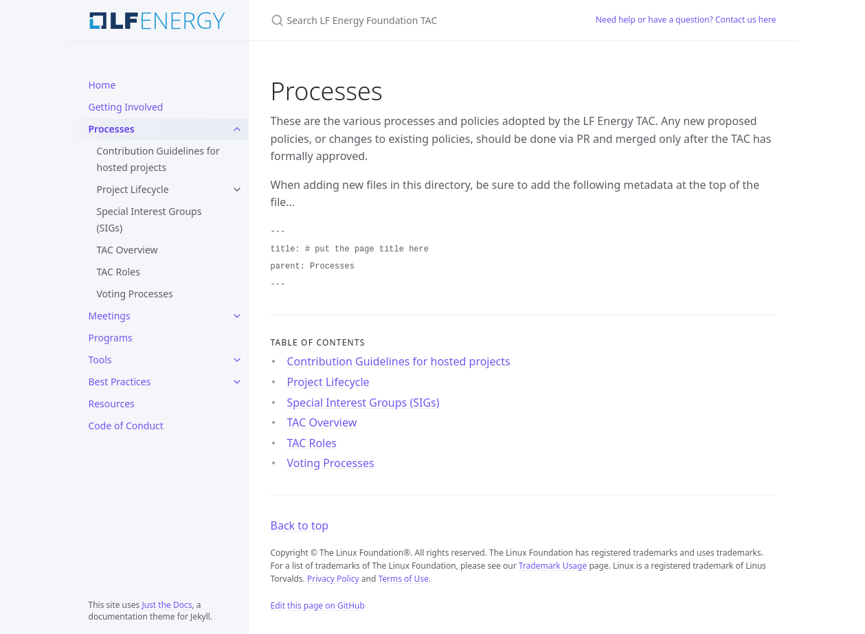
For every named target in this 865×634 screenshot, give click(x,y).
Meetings (110, 315)
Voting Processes (135, 293)
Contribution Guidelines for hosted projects (158, 159)
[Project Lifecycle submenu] (237, 190)
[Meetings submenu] (237, 316)
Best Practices (120, 381)
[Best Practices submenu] (237, 382)
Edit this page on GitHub (318, 605)
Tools (100, 359)
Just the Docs (167, 605)
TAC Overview (127, 249)
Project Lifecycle (133, 189)
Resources (112, 403)
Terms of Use (403, 579)
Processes (112, 128)
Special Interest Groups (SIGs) (149, 219)
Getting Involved (126, 106)
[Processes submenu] (237, 129)
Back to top (300, 525)
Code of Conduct (126, 425)
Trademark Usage (553, 565)
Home (102, 84)
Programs (111, 337)
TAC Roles (118, 271)
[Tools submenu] (237, 360)
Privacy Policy (333, 579)
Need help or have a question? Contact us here (686, 19)
